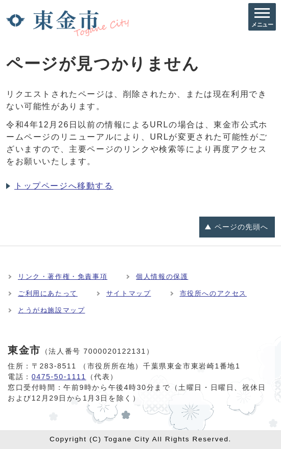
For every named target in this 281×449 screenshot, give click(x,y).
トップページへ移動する (63, 185)
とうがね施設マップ (51, 310)
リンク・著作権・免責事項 (62, 276)
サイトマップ (128, 293)
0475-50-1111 (59, 377)
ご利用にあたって (48, 293)
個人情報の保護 (162, 276)
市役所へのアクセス (213, 293)
